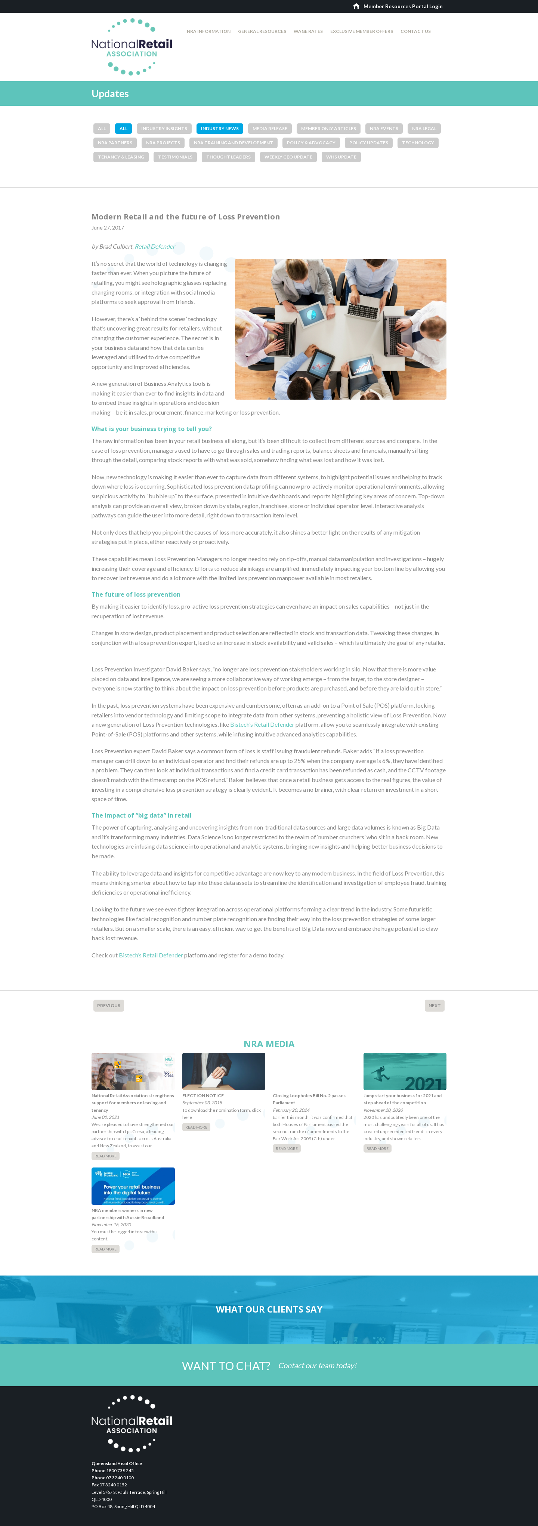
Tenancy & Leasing (121, 157)
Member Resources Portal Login (403, 6)
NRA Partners (115, 142)
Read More (106, 1156)
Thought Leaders (228, 157)
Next (435, 1005)
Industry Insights (164, 128)
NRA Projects (163, 142)
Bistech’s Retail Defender (262, 724)
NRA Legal (424, 128)
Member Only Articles (328, 128)
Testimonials (175, 157)
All (102, 128)
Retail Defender (154, 246)
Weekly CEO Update (288, 157)
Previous (108, 1005)
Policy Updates (368, 142)
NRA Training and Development (233, 142)
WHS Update (341, 157)
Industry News (220, 128)
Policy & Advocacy (311, 142)
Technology (418, 142)
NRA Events (384, 128)
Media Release (270, 128)
